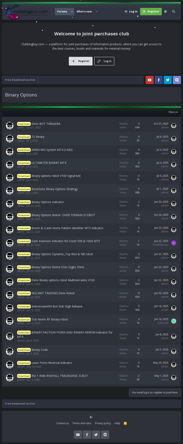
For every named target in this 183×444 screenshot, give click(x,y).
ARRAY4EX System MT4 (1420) (52, 150)
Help (117, 423)
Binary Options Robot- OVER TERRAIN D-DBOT (63, 215)
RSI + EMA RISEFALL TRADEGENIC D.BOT (60, 376)
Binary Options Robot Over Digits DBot (58, 267)
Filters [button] (172, 112)
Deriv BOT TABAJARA (46, 124)
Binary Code (40, 350)
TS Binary (38, 137)
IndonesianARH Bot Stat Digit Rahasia (57, 306)
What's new (84, 11)
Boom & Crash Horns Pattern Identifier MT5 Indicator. (68, 228)
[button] (72, 11)
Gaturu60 (162, 323)
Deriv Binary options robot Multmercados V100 (63, 280)
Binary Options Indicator (48, 202)
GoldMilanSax (160, 244)
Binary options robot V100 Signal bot (56, 176)
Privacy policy (103, 423)
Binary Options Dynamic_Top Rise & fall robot (62, 254)
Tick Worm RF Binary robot (50, 319)
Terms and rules (81, 423)
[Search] (173, 11)
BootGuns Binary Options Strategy (55, 189)
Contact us (62, 423)
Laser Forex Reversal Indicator (52, 363)
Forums (62, 11)
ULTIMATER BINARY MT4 (49, 163)
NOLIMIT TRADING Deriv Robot (53, 293)
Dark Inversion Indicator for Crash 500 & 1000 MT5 (66, 241)
